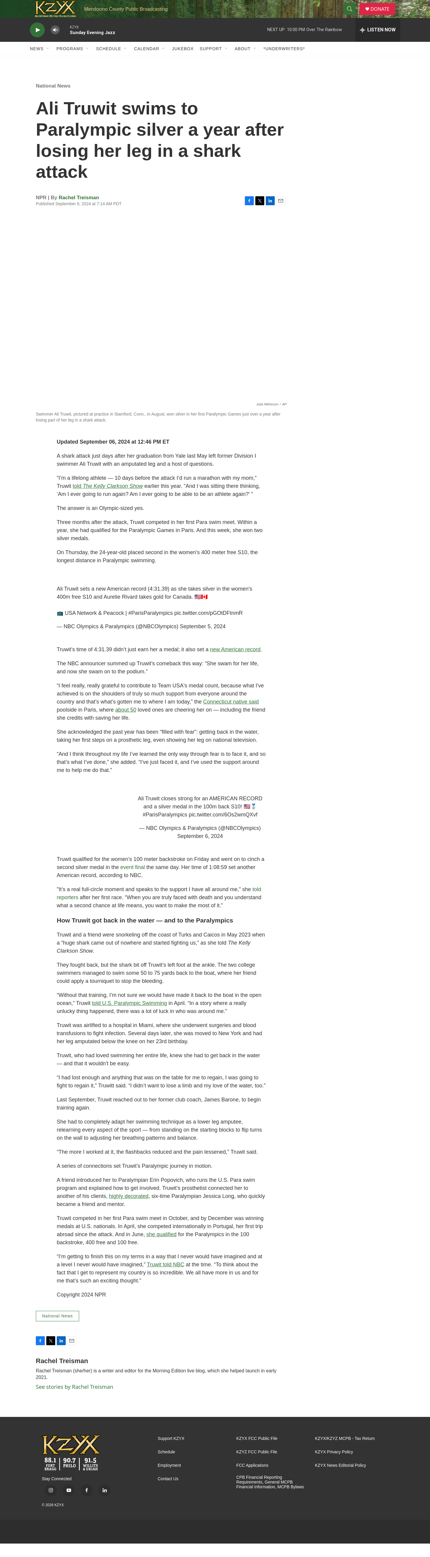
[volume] (55, 43)
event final (132, 881)
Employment (169, 1479)
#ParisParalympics (150, 626)
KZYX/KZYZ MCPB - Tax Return (345, 1452)
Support (211, 62)
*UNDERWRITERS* (284, 62)
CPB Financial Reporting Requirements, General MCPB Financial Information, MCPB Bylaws (270, 1496)
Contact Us (168, 1492)
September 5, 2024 (202, 640)
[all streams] (377, 43)
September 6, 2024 (200, 850)
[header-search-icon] (352, 16)
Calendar (146, 62)
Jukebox (183, 62)
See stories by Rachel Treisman (74, 1400)
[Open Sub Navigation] (48, 62)
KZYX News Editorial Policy (340, 1479)
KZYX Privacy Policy (334, 1465)
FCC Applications (252, 1479)
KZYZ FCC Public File (256, 1465)
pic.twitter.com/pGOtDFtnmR (208, 626)
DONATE (383, 16)
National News (53, 99)
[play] (37, 43)
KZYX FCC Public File (256, 1452)
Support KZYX (171, 1452)
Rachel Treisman (79, 211)
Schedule (108, 62)
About (243, 62)
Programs (69, 62)
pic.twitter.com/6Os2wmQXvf (223, 828)
